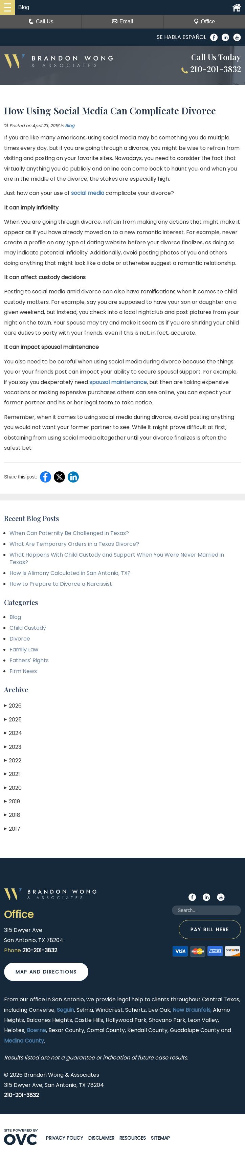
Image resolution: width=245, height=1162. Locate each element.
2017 (12, 829)
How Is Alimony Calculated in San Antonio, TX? (70, 573)
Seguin (65, 1010)
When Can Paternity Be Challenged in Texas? (69, 533)
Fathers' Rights (29, 660)
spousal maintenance (118, 382)
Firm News (23, 671)
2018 (12, 815)
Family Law (23, 649)
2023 (12, 747)
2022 (12, 760)
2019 (12, 801)
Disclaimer (101, 1138)
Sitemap (160, 1138)
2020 (13, 788)
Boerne (36, 1030)
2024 (13, 733)
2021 (12, 774)
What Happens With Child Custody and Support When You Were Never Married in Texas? (116, 558)
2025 (13, 719)
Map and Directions (46, 971)
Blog (69, 125)
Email (122, 21)
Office (204, 21)
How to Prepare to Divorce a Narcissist (60, 584)
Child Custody (27, 628)
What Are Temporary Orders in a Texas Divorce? (74, 544)
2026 (13, 706)
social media (87, 193)
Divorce (19, 639)
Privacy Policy (64, 1138)
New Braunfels (191, 1010)
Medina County (24, 1041)
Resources (132, 1138)
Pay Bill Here (210, 929)
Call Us (40, 21)
